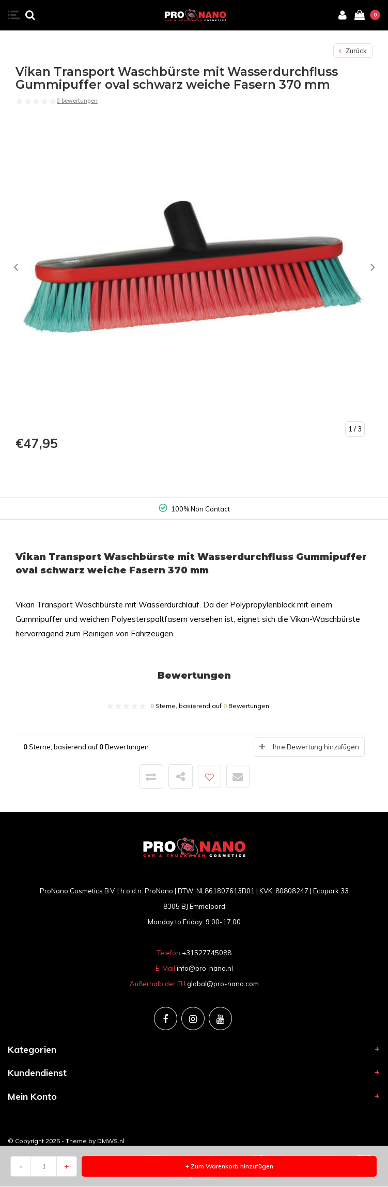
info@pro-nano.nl (205, 968)
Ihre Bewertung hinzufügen (316, 747)
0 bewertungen (77, 100)
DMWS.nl (111, 1141)
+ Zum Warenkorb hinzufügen (229, 1166)
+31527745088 (206, 953)
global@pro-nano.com (223, 984)
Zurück (353, 50)
